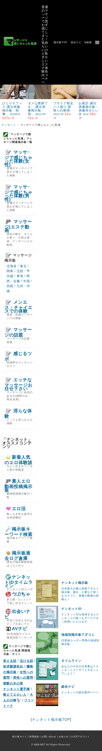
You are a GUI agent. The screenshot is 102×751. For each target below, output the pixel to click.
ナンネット (9, 124)
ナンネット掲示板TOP (51, 719)
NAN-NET (39, 744)
